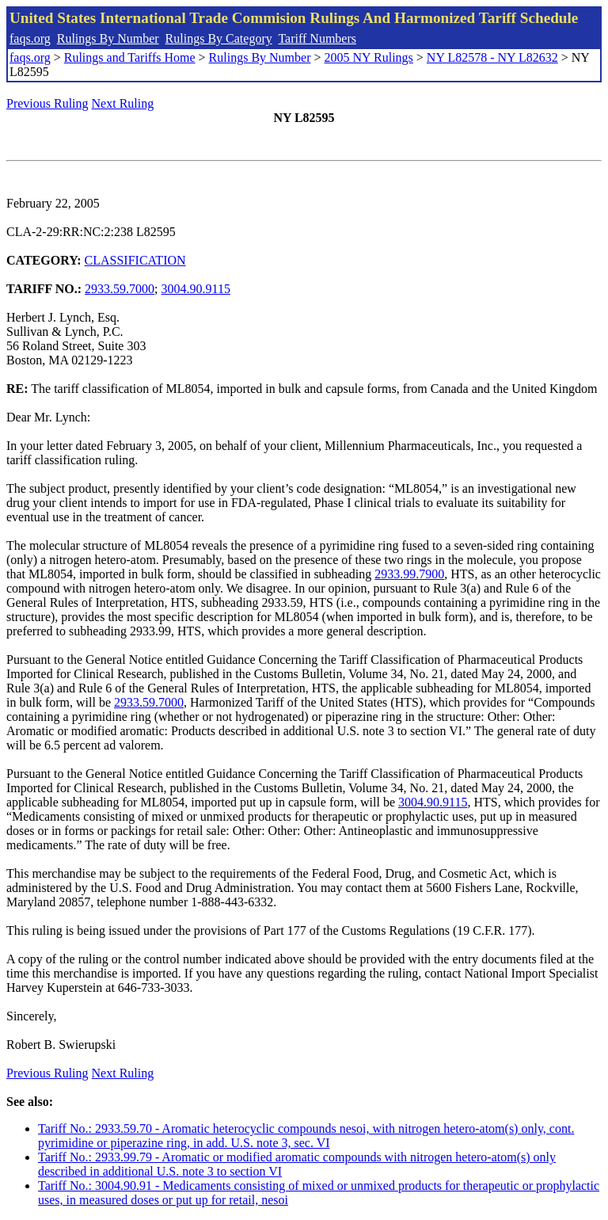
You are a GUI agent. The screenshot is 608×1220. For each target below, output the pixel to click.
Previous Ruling (47, 103)
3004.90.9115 (196, 288)
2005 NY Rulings (369, 57)
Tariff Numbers (317, 38)
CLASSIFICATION (135, 260)
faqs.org (30, 38)
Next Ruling (123, 103)
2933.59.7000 (119, 288)
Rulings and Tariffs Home (130, 57)
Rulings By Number (108, 38)
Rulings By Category (218, 38)
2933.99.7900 (409, 574)
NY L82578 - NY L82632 (492, 57)
